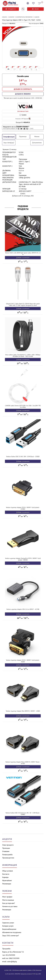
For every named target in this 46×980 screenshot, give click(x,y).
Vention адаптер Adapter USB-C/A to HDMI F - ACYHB (22, 609)
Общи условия (7, 871)
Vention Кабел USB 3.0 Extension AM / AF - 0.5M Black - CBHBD (23, 813)
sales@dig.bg (12, 961)
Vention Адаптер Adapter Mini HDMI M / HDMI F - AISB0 (23, 711)
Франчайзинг (7, 880)
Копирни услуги (7, 926)
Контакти (5, 874)
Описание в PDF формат (22, 119)
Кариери (5, 877)
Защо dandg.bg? (8, 143)
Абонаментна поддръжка (11, 932)
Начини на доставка (9, 906)
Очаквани (5, 851)
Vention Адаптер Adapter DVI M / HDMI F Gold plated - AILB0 (23, 661)
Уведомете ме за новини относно (18, 127)
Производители (8, 858)
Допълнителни (37, 143)
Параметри (22, 136)
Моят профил (7, 897)
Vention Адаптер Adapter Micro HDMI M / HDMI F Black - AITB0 (22, 762)
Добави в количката (22, 258)
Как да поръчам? (8, 903)
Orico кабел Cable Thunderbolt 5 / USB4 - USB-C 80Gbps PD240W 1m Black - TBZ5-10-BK (22, 355)
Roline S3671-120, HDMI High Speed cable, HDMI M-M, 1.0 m (22, 253)
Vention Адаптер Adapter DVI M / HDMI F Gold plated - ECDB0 (23, 508)
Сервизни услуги (8, 923)
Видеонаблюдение (9, 929)
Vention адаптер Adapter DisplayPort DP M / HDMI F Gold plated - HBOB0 (23, 559)
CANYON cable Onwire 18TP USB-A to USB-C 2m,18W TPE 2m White (23, 406)
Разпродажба (7, 854)
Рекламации (6, 884)
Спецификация (8, 137)
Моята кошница (8, 900)
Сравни (23, 115)
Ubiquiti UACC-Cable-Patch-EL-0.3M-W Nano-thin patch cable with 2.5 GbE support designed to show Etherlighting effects (23, 305)
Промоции (6, 848)
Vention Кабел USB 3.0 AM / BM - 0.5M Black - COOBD (23, 456)
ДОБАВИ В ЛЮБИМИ (23, 94)
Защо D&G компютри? (10, 935)
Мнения (36, 136)
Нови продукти (8, 845)
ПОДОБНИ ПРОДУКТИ (22, 208)
